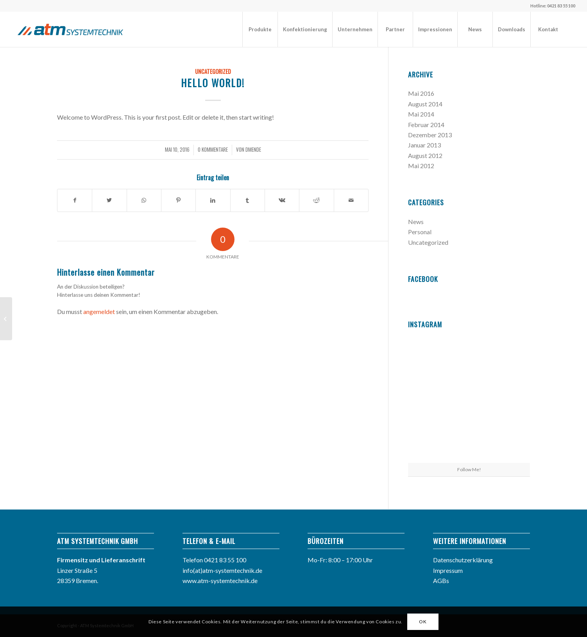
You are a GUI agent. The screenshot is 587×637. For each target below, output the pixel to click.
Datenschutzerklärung (463, 559)
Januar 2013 (424, 145)
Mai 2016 (421, 93)
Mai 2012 (421, 165)
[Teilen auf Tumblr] (248, 200)
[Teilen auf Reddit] (316, 200)
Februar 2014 (426, 124)
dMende (253, 149)
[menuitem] (259, 29)
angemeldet (99, 311)
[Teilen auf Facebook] (74, 200)
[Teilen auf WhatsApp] (144, 200)
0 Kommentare (213, 149)
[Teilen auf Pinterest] (178, 200)
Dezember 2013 (430, 134)
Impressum (448, 570)
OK (422, 621)
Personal (419, 231)
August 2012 (425, 155)
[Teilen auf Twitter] (109, 200)
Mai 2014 (421, 114)
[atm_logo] (70, 29)
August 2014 (425, 104)
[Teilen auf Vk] (282, 200)
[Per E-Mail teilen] (351, 200)
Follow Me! (469, 469)
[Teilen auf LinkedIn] (213, 200)
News (416, 221)
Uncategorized (213, 71)
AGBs (441, 580)
